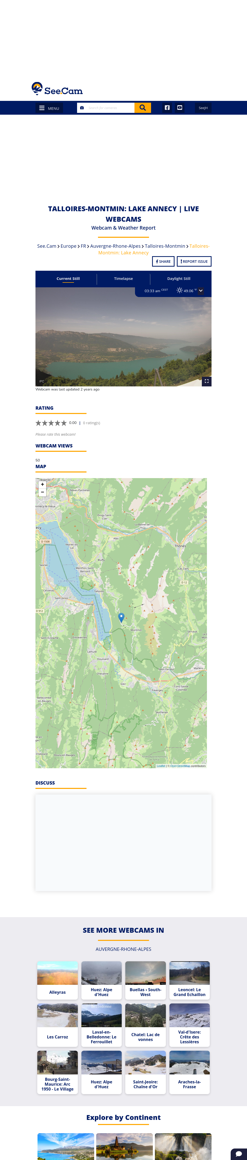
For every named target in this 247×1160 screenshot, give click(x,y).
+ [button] (42, 485)
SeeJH (203, 107)
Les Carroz (57, 1037)
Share (163, 261)
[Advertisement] (123, 38)
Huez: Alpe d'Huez (101, 992)
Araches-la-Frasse (189, 1084)
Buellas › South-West (145, 992)
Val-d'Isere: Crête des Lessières (189, 1037)
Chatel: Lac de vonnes (145, 1037)
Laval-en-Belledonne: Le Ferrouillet (101, 1037)
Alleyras (57, 992)
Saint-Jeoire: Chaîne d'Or (145, 1084)
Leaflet (161, 765)
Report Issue (194, 261)
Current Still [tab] (68, 278)
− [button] (42, 492)
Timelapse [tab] (123, 278)
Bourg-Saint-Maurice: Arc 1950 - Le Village (57, 1084)
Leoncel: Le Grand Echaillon (190, 992)
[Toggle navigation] (208, 88)
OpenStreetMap (180, 765)
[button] (201, 291)
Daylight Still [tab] (178, 278)
